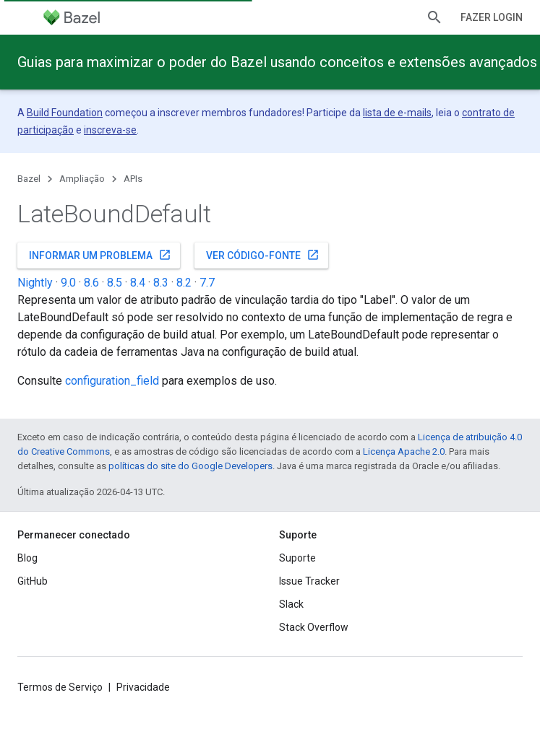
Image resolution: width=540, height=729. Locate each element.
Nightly (35, 282)
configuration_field (112, 381)
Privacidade (143, 687)
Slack (291, 604)
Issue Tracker (309, 581)
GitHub (32, 581)
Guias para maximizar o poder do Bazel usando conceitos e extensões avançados (277, 62)
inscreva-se (110, 130)
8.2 (184, 282)
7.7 (207, 282)
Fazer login (491, 17)
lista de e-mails (397, 112)
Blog (27, 558)
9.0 (68, 282)
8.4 (137, 282)
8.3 (160, 282)
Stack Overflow (313, 627)
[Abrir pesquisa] (434, 17)
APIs (133, 178)
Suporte (297, 558)
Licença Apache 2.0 (404, 451)
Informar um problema (100, 254)
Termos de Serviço (60, 687)
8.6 (91, 282)
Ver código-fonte (263, 254)
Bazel (28, 178)
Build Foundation (65, 112)
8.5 (114, 282)
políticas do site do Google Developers (190, 465)
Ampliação (82, 178)
